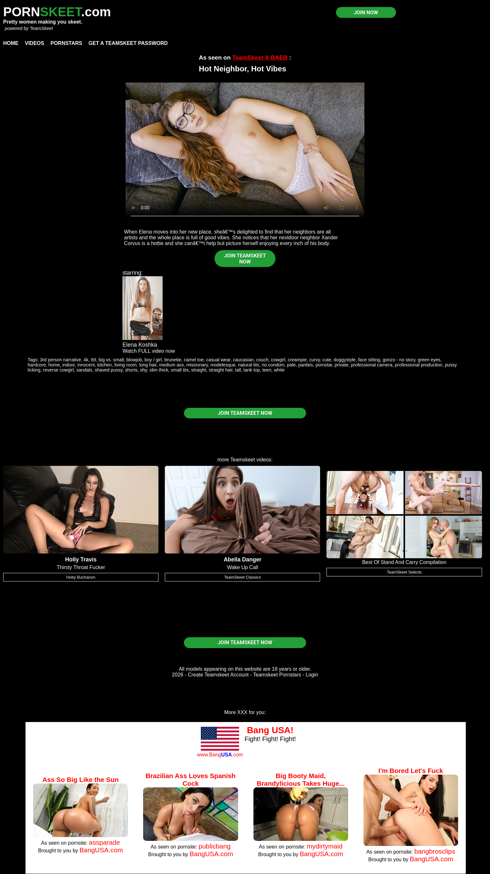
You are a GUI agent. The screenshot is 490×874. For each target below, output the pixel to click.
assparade (104, 842)
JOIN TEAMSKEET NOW (245, 259)
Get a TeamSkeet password (128, 43)
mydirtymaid (324, 846)
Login (312, 674)
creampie (297, 359)
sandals (84, 369)
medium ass (171, 364)
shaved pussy (108, 369)
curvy (314, 359)
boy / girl (153, 359)
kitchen (104, 364)
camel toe (193, 359)
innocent (86, 364)
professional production (418, 364)
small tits (180, 369)
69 (93, 359)
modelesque (222, 364)
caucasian (243, 359)
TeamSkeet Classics (242, 577)
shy (143, 369)
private (341, 364)
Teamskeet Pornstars (277, 674)
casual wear (218, 359)
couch (262, 359)
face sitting (369, 359)
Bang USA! (270, 730)
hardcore (37, 364)
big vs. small (111, 359)
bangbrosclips (434, 851)
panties (305, 364)
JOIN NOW (366, 13)
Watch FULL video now (148, 351)
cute (326, 359)
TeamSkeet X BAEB (260, 57)
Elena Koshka (139, 345)
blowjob (134, 359)
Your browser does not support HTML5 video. (245, 149)
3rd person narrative (60, 359)
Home (10, 43)
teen (266, 369)
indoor (68, 364)
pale (291, 364)
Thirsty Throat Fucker (81, 567)
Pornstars (66, 43)
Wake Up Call (242, 567)
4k (86, 359)
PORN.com (57, 12)
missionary (197, 364)
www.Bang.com (220, 754)
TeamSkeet (41, 28)
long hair (147, 364)
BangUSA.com (101, 850)
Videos (34, 43)
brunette (173, 359)
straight (198, 369)
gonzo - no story (399, 359)
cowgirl (278, 359)
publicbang (215, 846)
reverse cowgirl (58, 369)
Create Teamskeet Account (218, 674)
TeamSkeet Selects (404, 572)
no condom (273, 364)
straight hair (220, 369)
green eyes (429, 359)
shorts (131, 369)
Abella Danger (242, 559)
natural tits (248, 364)
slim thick (159, 369)
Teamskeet (242, 459)
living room (125, 364)
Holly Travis (81, 559)
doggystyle (345, 359)
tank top (252, 369)
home (54, 364)
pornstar (324, 364)
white (279, 369)
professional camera (371, 364)
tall (238, 369)
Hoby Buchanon (80, 577)
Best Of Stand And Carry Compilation (404, 562)
